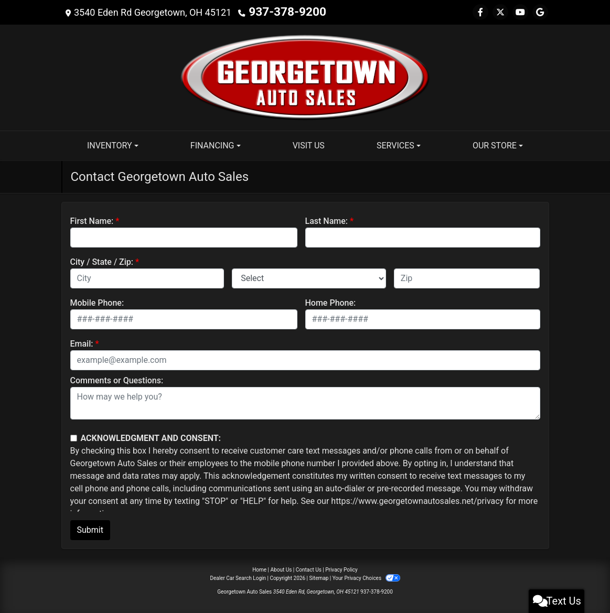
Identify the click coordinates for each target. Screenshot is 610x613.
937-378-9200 (279, 12)
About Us (281, 570)
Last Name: (326, 221)
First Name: (92, 221)
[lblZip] (467, 278)
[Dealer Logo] (305, 77)
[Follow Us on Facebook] (480, 12)
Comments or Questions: (117, 380)
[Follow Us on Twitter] (500, 12)
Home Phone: (330, 303)
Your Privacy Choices (366, 578)
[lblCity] (147, 278)
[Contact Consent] (73, 438)
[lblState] (309, 278)
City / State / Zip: (102, 262)
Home (259, 570)
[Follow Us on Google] (540, 12)
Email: (81, 344)
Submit (90, 530)
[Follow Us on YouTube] (520, 12)
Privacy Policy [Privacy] (341, 570)
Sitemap (318, 578)
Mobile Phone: (97, 303)
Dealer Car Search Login (238, 578)
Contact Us (309, 570)
